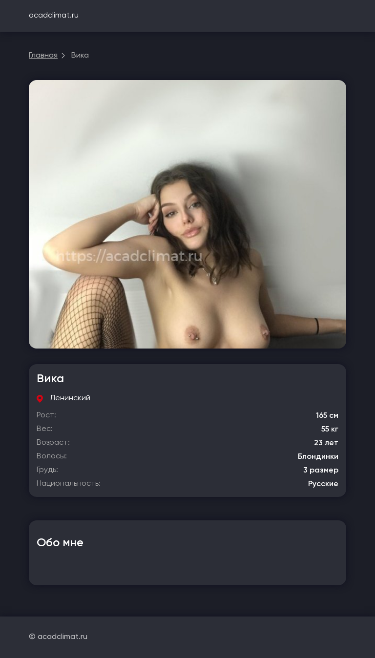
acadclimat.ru (54, 16)
